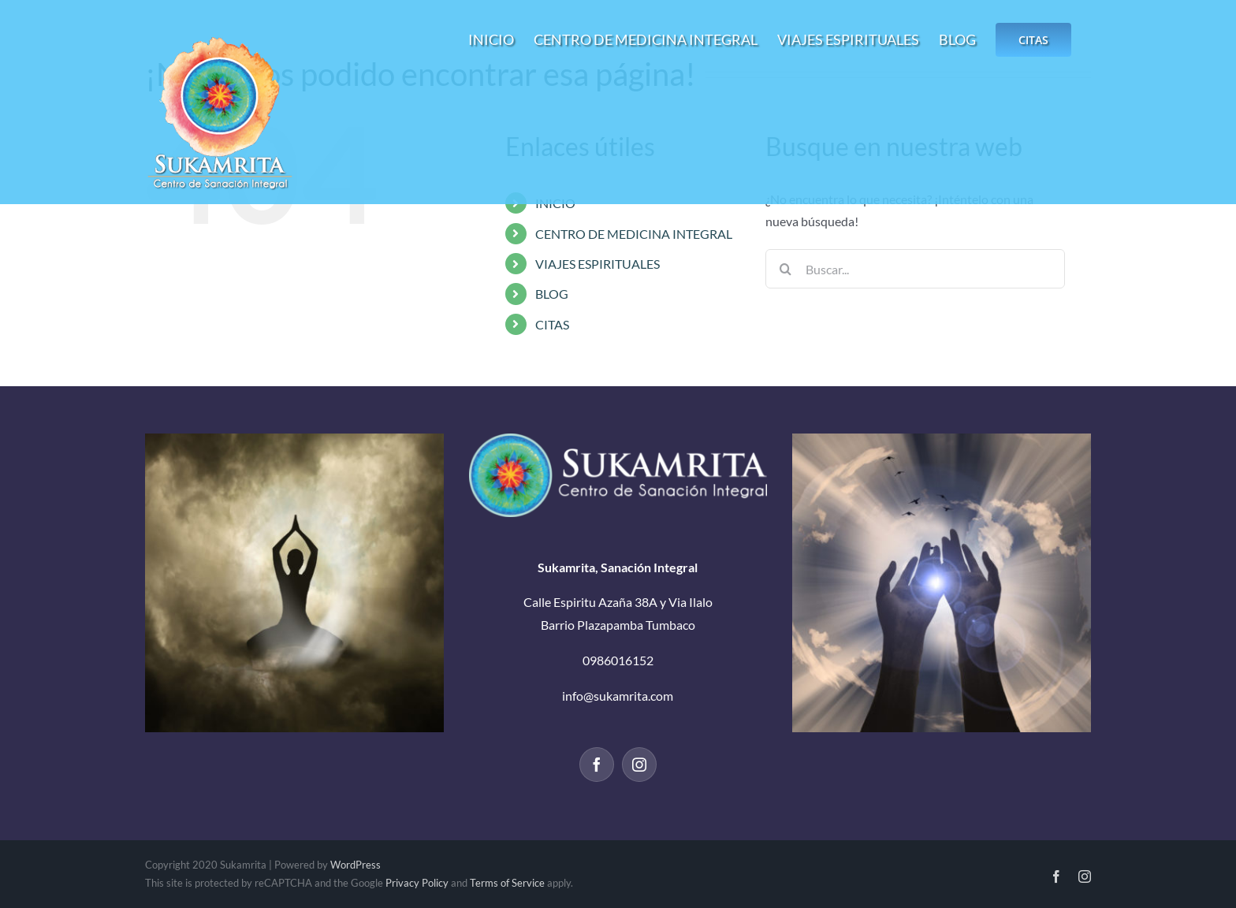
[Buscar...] (915, 268)
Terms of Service (507, 882)
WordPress (355, 864)
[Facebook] (596, 764)
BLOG (551, 293)
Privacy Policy (417, 882)
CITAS (552, 324)
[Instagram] (639, 764)
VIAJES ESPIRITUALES (597, 263)
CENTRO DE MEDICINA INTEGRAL (633, 233)
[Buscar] (785, 268)
